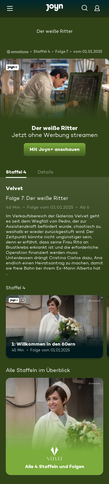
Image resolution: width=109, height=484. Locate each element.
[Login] (97, 8)
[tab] (16, 172)
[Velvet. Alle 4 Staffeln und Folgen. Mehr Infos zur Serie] (54, 426)
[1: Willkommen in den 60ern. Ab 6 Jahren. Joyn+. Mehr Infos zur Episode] (54, 326)
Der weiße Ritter (55, 31)
